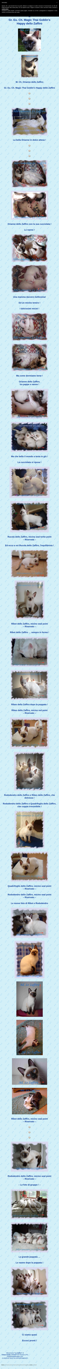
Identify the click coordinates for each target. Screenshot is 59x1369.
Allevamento (20, 1365)
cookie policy (5, 9)
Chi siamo (7, 1365)
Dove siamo (13, 1365)
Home (2, 1365)
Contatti (35, 1365)
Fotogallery (26, 1365)
